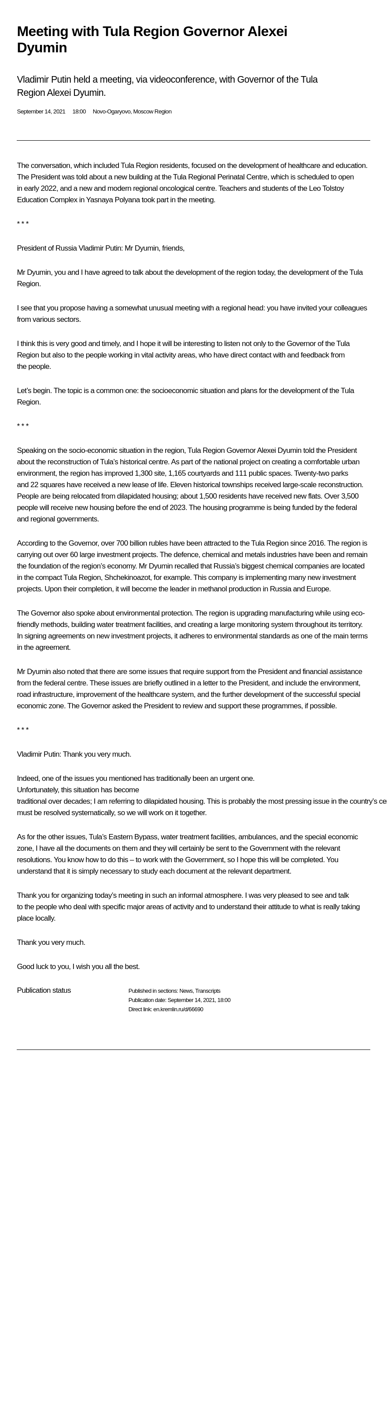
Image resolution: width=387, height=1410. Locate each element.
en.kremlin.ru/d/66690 (178, 1009)
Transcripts (207, 990)
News (185, 990)
